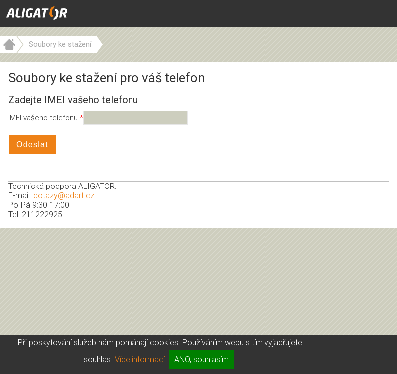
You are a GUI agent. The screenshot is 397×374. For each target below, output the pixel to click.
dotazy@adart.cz (63, 195)
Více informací (140, 359)
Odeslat (32, 144)
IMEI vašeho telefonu (44, 117)
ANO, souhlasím (201, 359)
